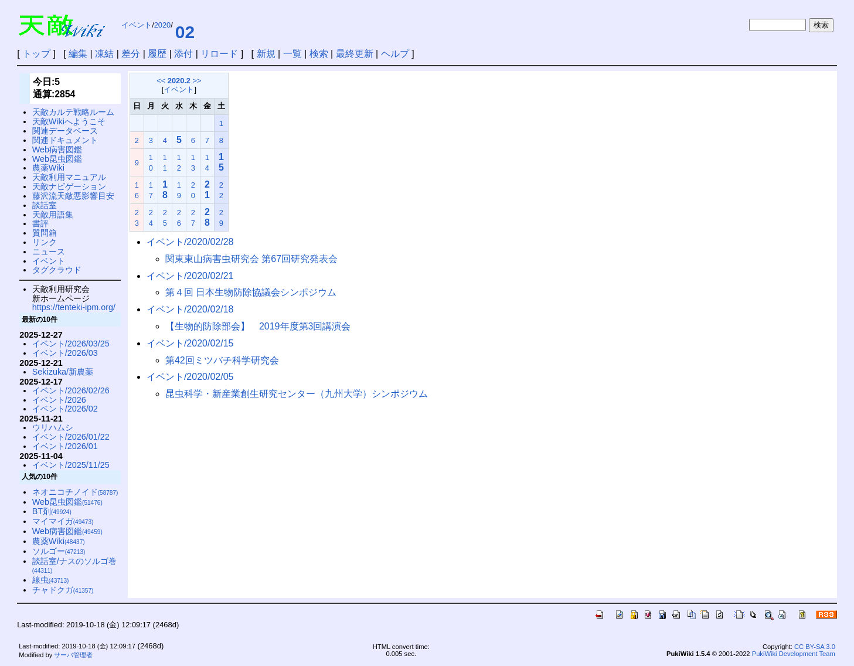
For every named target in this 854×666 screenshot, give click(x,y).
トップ (36, 54)
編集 (78, 54)
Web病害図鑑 (57, 149)
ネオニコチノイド (75, 492)
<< (160, 80)
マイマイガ (63, 521)
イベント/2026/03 (65, 353)
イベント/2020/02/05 (190, 377)
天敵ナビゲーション (69, 186)
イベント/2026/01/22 (71, 436)
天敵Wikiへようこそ (69, 121)
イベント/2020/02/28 (190, 242)
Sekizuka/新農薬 (62, 371)
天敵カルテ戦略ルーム (73, 112)
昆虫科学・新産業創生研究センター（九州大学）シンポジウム (296, 394)
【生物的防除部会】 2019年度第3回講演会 (258, 326)
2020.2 (179, 80)
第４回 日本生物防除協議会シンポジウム (250, 292)
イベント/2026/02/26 (71, 390)
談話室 (44, 205)
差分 (130, 54)
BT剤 (52, 511)
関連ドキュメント (65, 140)
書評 (40, 223)
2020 (162, 25)
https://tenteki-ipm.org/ (73, 307)
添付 (183, 54)
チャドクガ (63, 589)
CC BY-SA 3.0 (814, 646)
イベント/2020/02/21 (190, 276)
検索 (318, 54)
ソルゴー (59, 551)
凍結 (104, 54)
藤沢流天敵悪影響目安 (73, 196)
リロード (219, 54)
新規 (266, 54)
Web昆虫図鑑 (57, 159)
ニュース (48, 251)
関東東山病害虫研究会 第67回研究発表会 (251, 259)
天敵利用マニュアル (69, 177)
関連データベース (65, 130)
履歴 (157, 54)
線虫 (50, 580)
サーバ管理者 (73, 654)
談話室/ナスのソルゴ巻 (74, 565)
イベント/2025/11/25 (71, 465)
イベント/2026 (59, 400)
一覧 (292, 54)
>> (197, 80)
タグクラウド (56, 269)
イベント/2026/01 (65, 446)
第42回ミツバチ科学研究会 (222, 360)
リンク (44, 242)
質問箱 (44, 232)
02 (185, 32)
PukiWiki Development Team (793, 653)
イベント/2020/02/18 (190, 309)
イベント (136, 25)
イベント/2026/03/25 (71, 343)
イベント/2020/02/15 (190, 343)
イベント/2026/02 (65, 408)
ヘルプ (395, 54)
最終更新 (354, 54)
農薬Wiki (48, 167)
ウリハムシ (52, 427)
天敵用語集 (52, 214)
